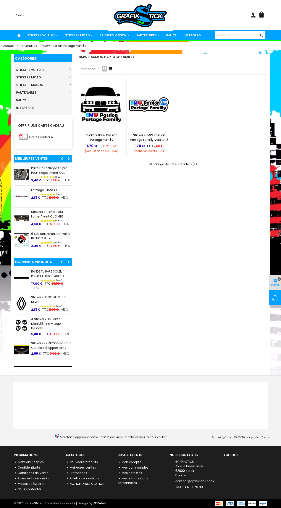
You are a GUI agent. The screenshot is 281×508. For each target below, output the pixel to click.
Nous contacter (27, 489)
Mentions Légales (29, 462)
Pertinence (89, 69)
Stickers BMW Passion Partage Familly (102, 137)
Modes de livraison (29, 484)
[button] (61, 158)
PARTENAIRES (146, 35)
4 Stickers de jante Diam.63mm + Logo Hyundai (46, 323)
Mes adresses (130, 473)
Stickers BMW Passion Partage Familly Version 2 (149, 137)
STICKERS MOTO (77, 35)
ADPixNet (100, 503)
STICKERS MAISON (113, 35)
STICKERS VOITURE (41, 35)
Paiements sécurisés (31, 478)
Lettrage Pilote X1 (44, 190)
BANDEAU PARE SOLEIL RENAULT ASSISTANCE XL (48, 273)
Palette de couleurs (82, 478)
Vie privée (253, 437)
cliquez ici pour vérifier (151, 437)
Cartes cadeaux (41, 137)
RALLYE (171, 35)
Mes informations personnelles (133, 480)
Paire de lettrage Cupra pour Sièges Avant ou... (49, 170)
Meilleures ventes (31, 158)
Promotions (76, 473)
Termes (265, 437)
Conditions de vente (31, 473)
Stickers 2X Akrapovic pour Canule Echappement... (51, 345)
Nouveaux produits (33, 261)
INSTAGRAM (193, 35)
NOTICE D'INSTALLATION (85, 484)
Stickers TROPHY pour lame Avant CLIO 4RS (47, 214)
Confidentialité (27, 467)
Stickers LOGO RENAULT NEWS (48, 299)
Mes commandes (133, 467)
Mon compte (129, 462)
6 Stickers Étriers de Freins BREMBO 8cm (50, 236)
